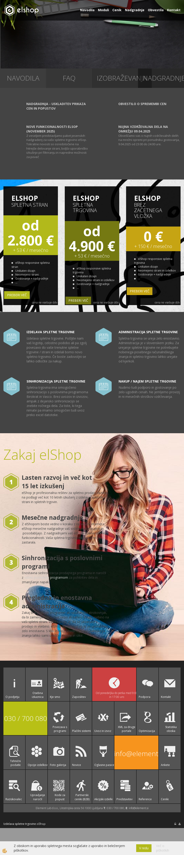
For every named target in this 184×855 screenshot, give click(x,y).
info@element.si (136, 753)
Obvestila (156, 10)
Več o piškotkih (162, 848)
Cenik (117, 10)
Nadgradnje (134, 10)
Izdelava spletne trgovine (19, 824)
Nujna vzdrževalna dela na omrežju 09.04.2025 (143, 128)
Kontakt (174, 10)
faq (69, 78)
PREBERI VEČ (17, 295)
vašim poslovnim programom (46, 577)
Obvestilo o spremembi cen (142, 104)
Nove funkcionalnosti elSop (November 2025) (52, 128)
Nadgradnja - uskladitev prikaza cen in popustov (56, 106)
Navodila (87, 10)
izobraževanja (122, 78)
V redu (144, 848)
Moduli (103, 10)
